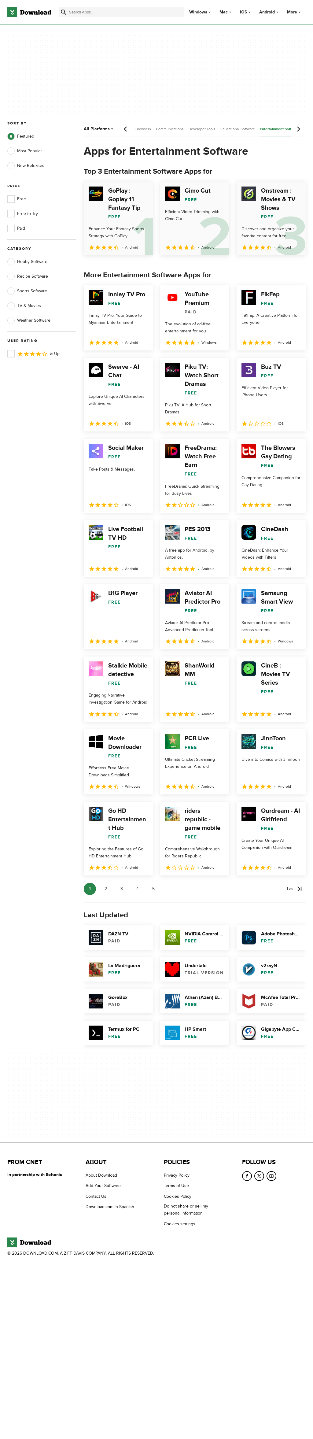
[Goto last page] (294, 889)
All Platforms (99, 128)
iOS (243, 12)
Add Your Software (103, 1185)
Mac (223, 12)
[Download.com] (29, 12)
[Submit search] (63, 12)
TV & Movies (24, 305)
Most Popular (24, 151)
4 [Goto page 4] (137, 888)
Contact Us (96, 1196)
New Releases (25, 165)
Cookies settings (179, 1223)
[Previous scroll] (125, 129)
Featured (20, 136)
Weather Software (28, 320)
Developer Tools (202, 129)
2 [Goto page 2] (106, 888)
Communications (170, 129)
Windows (198, 12)
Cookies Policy (177, 1196)
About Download (101, 1175)
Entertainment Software (280, 129)
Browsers (143, 129)
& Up (33, 353)
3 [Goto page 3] (121, 888)
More (294, 12)
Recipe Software (27, 276)
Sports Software (27, 291)
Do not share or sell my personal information (186, 1210)
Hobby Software (27, 261)
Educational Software (237, 129)
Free (16, 199)
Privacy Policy (177, 1175)
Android (267, 12)
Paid (16, 228)
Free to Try (22, 213)
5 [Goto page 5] (153, 888)
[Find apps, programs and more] (121, 12)
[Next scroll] (298, 129)
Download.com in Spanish (110, 1206)
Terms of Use (176, 1185)
